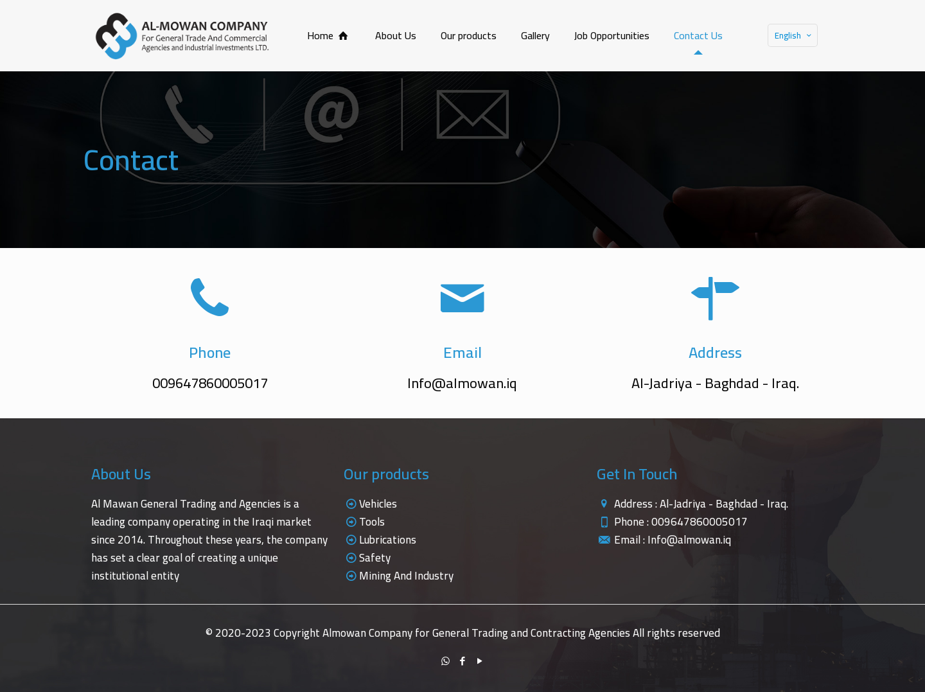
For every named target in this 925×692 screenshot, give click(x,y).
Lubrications (387, 539)
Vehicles (378, 503)
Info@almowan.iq (689, 539)
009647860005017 (699, 521)
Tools (372, 521)
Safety (375, 557)
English (794, 35)
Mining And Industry (406, 575)
